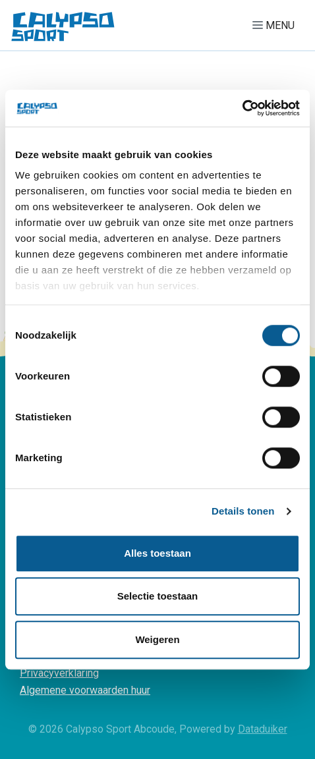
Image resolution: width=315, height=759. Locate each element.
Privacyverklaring (59, 673)
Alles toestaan (157, 553)
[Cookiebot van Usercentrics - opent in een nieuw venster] (242, 108)
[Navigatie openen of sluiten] (276, 25)
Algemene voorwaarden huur (85, 690)
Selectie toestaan (157, 596)
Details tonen (243, 511)
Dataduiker (262, 729)
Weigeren (157, 639)
